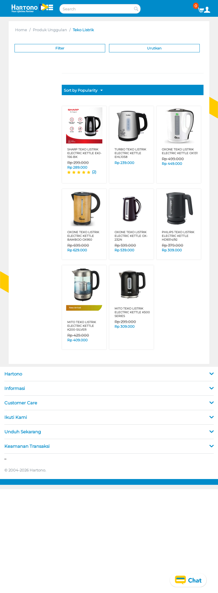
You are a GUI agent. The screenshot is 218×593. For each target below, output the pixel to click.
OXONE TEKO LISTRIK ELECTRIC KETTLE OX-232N (131, 236)
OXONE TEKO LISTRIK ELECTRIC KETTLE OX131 (180, 151)
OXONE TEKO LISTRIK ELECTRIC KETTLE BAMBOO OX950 (83, 236)
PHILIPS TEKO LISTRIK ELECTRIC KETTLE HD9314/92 (178, 236)
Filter (59, 48)
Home (21, 29)
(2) (94, 172)
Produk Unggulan (50, 29)
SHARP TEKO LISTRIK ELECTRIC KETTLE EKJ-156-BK (84, 153)
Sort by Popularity (83, 90)
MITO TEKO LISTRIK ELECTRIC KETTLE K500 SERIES (132, 312)
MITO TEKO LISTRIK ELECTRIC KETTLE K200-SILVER (81, 326)
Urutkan (154, 48)
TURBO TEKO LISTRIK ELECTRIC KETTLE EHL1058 (130, 153)
